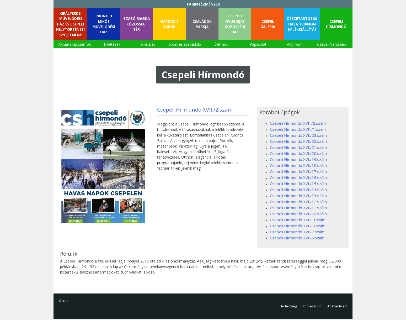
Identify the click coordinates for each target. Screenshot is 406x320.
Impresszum (312, 307)
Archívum (295, 45)
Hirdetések (111, 45)
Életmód (221, 45)
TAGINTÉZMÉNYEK (203, 4)
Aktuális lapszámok (74, 45)
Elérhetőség (288, 307)
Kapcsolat (258, 45)
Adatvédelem (337, 307)
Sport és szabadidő (185, 45)
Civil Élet (148, 45)
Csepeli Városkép (331, 45)
